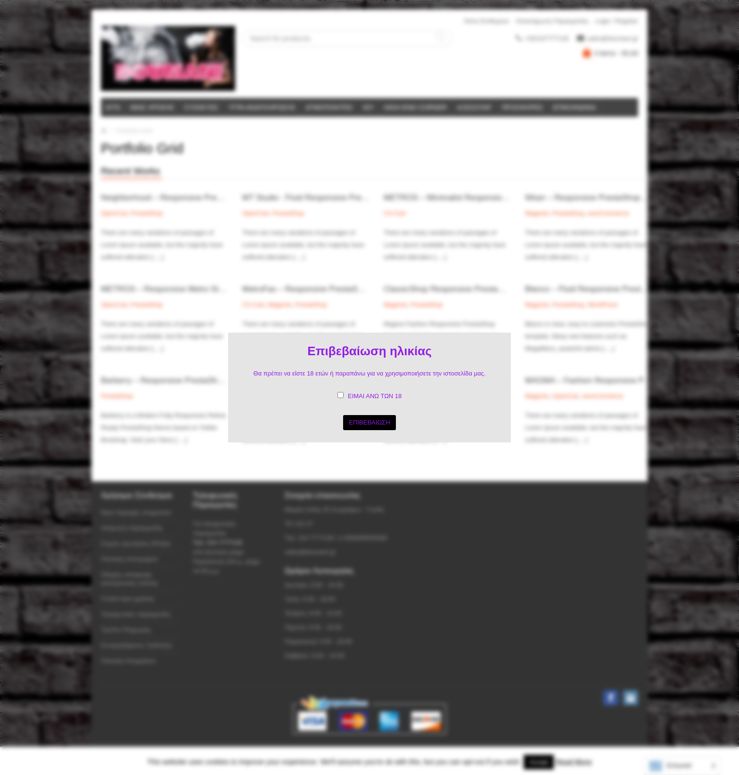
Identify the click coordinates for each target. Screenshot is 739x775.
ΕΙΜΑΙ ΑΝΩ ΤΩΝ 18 (375, 396)
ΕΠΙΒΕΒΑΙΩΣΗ (369, 422)
